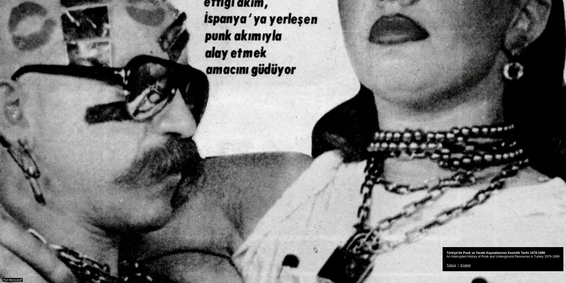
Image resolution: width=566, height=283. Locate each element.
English (465, 265)
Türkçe (451, 265)
